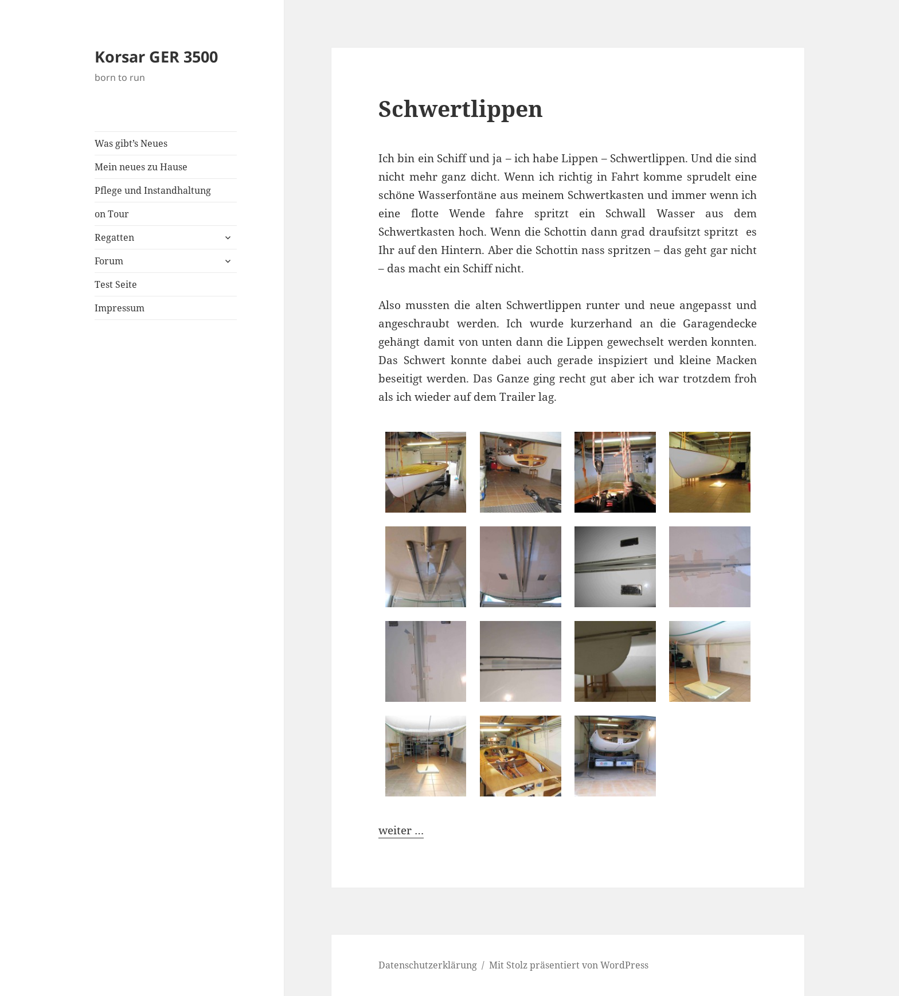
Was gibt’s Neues (131, 143)
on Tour (112, 214)
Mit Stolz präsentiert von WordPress (568, 965)
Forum (109, 261)
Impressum (119, 308)
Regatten (114, 237)
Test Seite (116, 284)
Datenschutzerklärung (427, 965)
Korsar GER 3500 (156, 56)
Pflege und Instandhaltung (153, 190)
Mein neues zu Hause (141, 167)
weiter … (401, 830)
